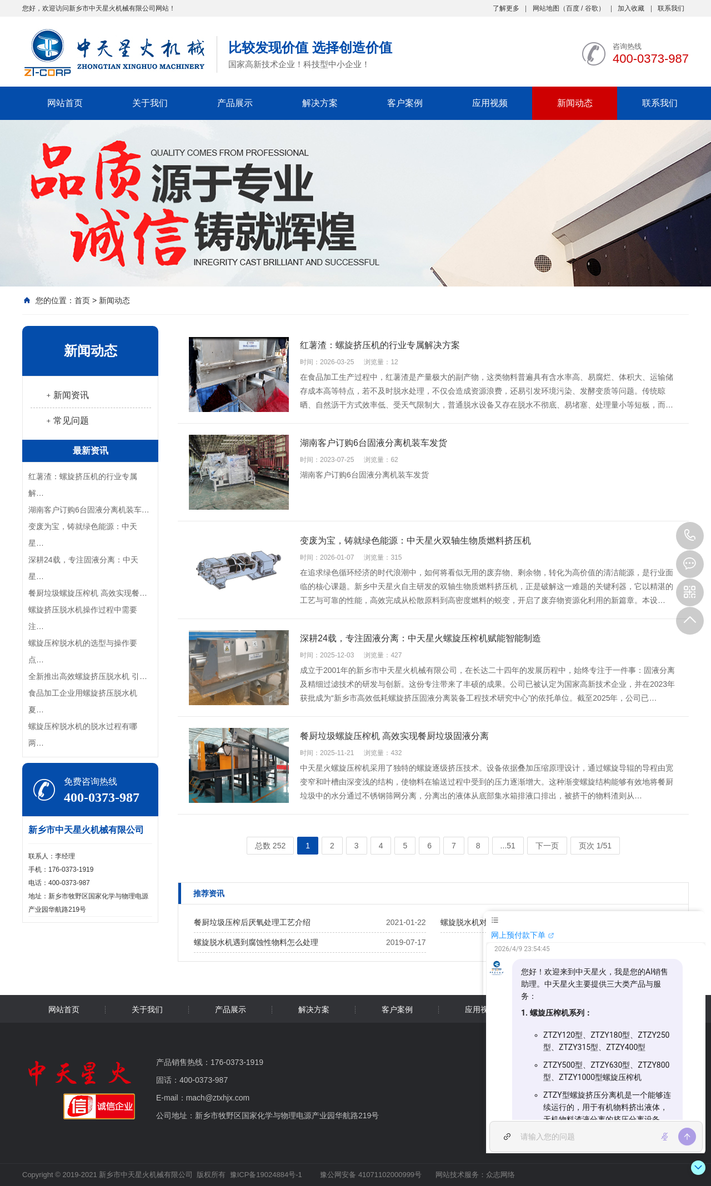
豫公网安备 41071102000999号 (370, 1174)
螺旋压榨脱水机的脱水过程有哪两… (82, 734)
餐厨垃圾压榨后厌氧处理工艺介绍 (252, 922)
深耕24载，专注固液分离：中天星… (83, 568)
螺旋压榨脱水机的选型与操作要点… (82, 651)
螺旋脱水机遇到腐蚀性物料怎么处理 (256, 942)
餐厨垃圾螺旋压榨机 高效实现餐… (87, 593)
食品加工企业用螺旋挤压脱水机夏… (82, 701)
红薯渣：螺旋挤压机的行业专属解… (82, 484)
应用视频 (490, 103)
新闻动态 (575, 103)
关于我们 (150, 103)
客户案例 (405, 103)
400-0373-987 (690, 536)
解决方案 (320, 103)
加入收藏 (631, 8)
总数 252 (270, 845)
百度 (572, 8)
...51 (507, 845)
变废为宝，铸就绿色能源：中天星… (82, 534)
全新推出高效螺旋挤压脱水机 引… (87, 676)
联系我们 (671, 8)
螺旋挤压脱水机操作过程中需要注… (82, 618)
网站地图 (546, 8)
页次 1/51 (595, 845)
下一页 (547, 845)
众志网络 (500, 1174)
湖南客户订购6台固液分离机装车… (88, 509)
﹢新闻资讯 (66, 395)
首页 (82, 300)
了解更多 (506, 8)
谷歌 (591, 8)
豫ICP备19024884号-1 (266, 1174)
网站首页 (65, 103)
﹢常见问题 (66, 420)
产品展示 (235, 103)
